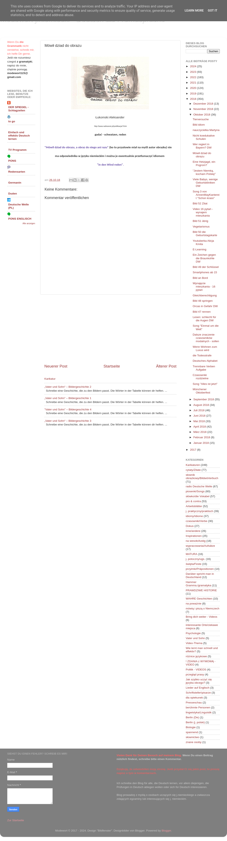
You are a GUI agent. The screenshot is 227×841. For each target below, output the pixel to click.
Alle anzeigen (28, 223)
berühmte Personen (198, 707)
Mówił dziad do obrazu (202, 155)
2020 (193, 88)
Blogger (166, 830)
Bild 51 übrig (200, 221)
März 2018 (200, 431)
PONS (12, 160)
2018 (193, 98)
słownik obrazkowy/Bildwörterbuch (202, 476)
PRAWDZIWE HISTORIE (201, 590)
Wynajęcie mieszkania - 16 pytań (204, 286)
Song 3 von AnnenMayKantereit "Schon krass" (206, 195)
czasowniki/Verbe (196, 521)
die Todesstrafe (202, 355)
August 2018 (201, 404)
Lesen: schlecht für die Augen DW (204, 319)
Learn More (194, 10)
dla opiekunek (194, 697)
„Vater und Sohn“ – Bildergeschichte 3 (67, 420)
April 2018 (200, 426)
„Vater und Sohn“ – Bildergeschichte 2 (67, 386)
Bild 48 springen (203, 300)
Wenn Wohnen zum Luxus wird (205, 348)
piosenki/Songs (195, 491)
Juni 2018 (199, 415)
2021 (193, 82)
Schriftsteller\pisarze (198, 692)
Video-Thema (194, 643)
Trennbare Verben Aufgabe (204, 368)
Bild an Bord (200, 277)
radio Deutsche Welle (199, 486)
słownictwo (192, 737)
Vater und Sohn (195, 638)
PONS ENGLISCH (19, 218)
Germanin (14, 182)
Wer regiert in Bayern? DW (202, 146)
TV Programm (17, 149)
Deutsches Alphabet (205, 360)
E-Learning (199, 249)
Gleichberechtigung (205, 295)
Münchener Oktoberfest (201, 391)
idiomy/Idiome (194, 516)
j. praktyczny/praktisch (199, 511)
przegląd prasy (195, 674)
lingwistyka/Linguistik (199, 712)
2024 (193, 66)
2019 (193, 93)
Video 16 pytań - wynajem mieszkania (203, 212)
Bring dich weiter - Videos (201, 616)
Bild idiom (199, 124)
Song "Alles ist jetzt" (205, 383)
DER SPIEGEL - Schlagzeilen (18, 109)
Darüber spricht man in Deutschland (200, 575)
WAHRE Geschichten (199, 598)
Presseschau (194, 702)
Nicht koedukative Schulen (204, 137)
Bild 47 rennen (202, 311)
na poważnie (193, 603)
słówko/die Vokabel (197, 496)
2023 (193, 71)
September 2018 (204, 399)
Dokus (190, 526)
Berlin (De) (192, 717)
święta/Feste (193, 563)
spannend (192, 732)
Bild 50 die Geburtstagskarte (205, 233)
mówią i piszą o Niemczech (202, 608)
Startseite (111, 366)
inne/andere (193, 530)
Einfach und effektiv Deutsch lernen (19, 135)
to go (11, 121)
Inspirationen (194, 535)
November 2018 (203, 109)
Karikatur (50, 378)
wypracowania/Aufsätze (200, 545)
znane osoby (194, 742)
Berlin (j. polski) (195, 722)
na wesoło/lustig (196, 540)
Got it (212, 10)
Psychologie (193, 633)
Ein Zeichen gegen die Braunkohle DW (204, 258)
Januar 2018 (201, 442)
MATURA (191, 554)
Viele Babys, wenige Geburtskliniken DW (205, 182)
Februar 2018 (202, 437)
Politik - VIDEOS (196, 669)
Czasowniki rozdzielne (201, 376)
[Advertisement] (110, 329)
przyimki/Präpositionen (200, 568)
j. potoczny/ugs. (195, 559)
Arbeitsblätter (194, 506)
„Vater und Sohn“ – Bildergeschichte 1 (67, 398)
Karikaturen (193, 464)
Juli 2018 (199, 410)
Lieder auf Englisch (197, 687)
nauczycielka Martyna (206, 130)
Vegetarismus (201, 226)
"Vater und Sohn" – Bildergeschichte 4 (67, 409)
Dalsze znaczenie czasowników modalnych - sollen (206, 338)
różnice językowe (196, 656)
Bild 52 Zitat (200, 203)
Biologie (191, 727)
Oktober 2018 (202, 114)
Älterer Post (166, 366)
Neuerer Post (55, 366)
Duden (12, 193)
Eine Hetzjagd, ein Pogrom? (204, 163)
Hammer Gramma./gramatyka (198, 584)
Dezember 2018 (203, 103)
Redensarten (16, 171)
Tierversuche (201, 119)
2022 (193, 77)
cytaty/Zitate (193, 469)
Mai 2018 (199, 421)
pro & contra (193, 501)
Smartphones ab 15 (205, 272)
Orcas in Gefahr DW (205, 306)
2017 (193, 449)
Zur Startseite (15, 820)
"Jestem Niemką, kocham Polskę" (204, 172)
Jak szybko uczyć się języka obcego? (199, 681)
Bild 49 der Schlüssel (206, 267)
